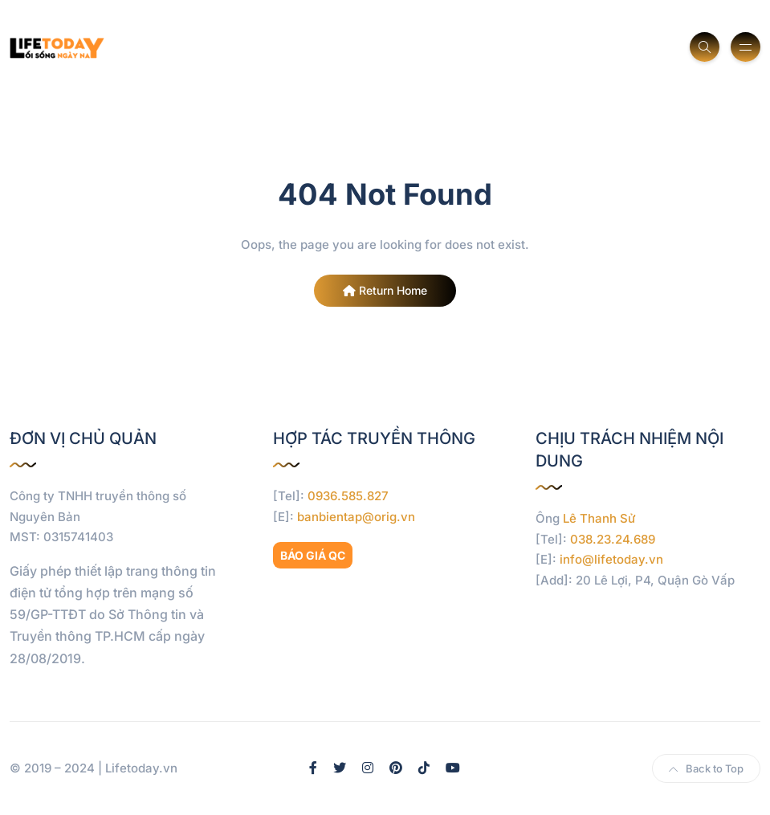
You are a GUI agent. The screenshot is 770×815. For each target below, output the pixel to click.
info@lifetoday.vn (611, 559)
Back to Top (706, 768)
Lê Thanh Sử (599, 518)
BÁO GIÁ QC (312, 555)
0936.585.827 (348, 495)
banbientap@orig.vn (356, 516)
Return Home (385, 290)
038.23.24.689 (612, 539)
